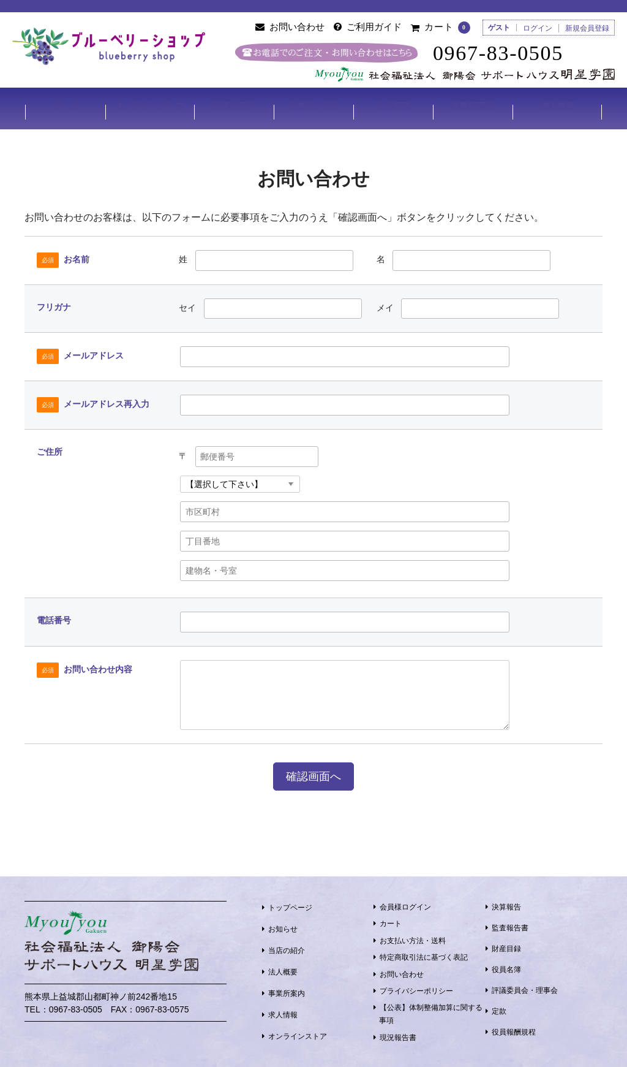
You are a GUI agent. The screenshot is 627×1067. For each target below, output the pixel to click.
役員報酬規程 (514, 1027)
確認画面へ (313, 772)
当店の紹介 (233, 106)
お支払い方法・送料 (413, 936)
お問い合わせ (402, 969)
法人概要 (393, 106)
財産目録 (506, 944)
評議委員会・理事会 (525, 986)
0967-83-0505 (503, 53)
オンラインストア (149, 106)
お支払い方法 (313, 106)
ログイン (537, 28)
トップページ (290, 903)
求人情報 (557, 106)
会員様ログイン (405, 902)
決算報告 (506, 902)
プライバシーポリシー (416, 986)
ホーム (64, 106)
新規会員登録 (587, 28)
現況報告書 (398, 1033)
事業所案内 (473, 106)
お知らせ (283, 925)
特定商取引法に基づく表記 (424, 953)
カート (391, 919)
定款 (499, 1007)
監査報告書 (510, 923)
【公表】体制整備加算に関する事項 (430, 1009)
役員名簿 (506, 965)
